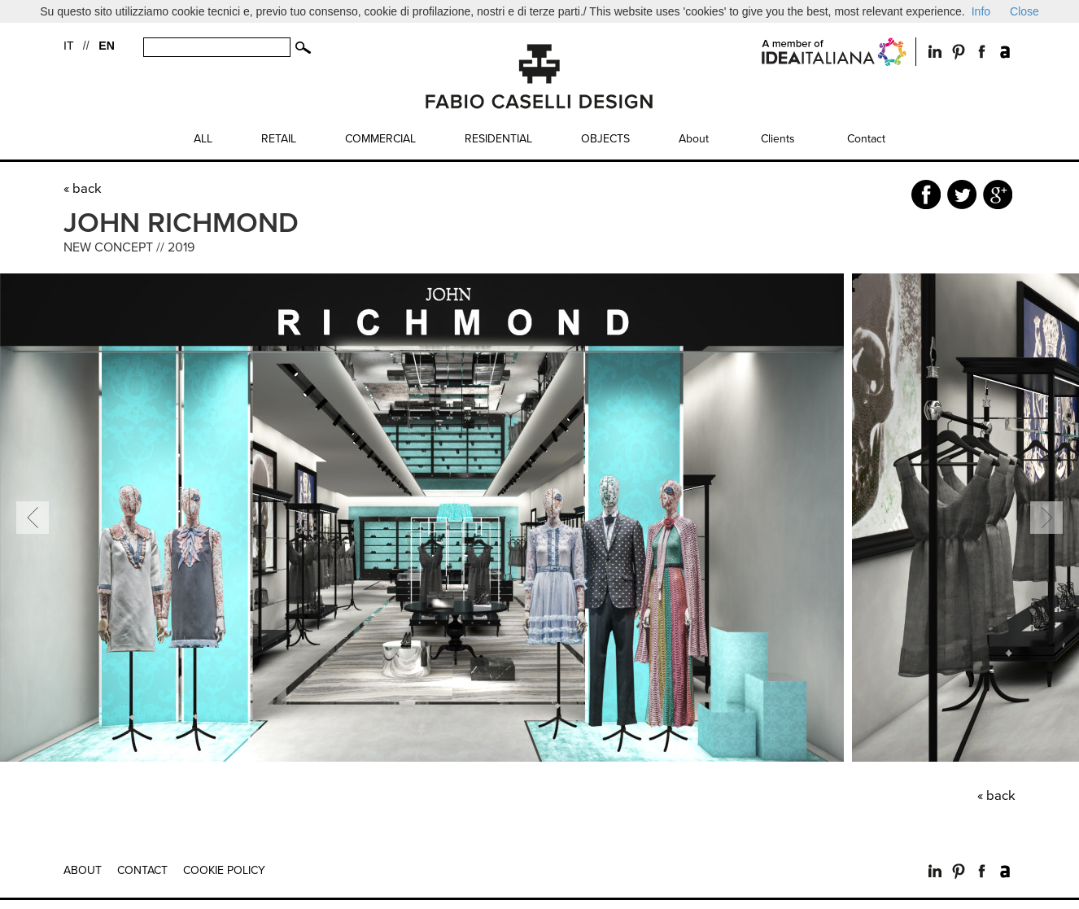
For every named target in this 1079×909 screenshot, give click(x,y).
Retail (278, 139)
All (203, 139)
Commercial (380, 139)
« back (82, 189)
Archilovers (1005, 52)
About (694, 139)
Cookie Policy (224, 870)
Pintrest (958, 52)
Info (981, 11)
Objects (605, 139)
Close (1024, 11)
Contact (866, 139)
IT (68, 45)
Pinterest (958, 871)
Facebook (982, 52)
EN (106, 45)
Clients (778, 139)
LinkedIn (934, 52)
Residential (498, 139)
